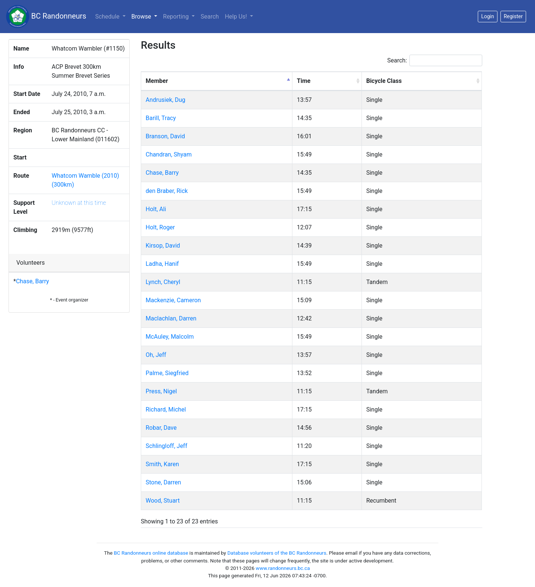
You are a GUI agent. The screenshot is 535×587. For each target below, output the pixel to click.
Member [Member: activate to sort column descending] (157, 80)
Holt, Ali (156, 209)
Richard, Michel (166, 409)
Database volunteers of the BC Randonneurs (276, 553)
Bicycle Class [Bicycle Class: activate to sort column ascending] (384, 80)
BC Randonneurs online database (151, 553)
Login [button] (487, 16)
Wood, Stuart (163, 500)
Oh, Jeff (156, 354)
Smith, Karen (162, 464)
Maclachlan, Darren (171, 318)
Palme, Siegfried (167, 373)
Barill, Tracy (161, 118)
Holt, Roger (160, 227)
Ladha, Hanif (162, 263)
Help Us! (236, 16)
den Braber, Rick (167, 190)
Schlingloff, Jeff (166, 445)
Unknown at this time (79, 202)
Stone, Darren (163, 482)
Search (210, 16)
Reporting (176, 16)
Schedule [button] (108, 16)
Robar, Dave (161, 427)
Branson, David (165, 136)
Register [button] (513, 16)
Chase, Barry (32, 281)
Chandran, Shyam (169, 154)
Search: (434, 60)
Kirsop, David (163, 245)
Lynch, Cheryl (163, 282)
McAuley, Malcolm (170, 336)
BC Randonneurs (46, 16)
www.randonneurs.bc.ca (283, 568)
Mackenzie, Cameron (173, 300)
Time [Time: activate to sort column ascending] (304, 80)
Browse (146, 16)
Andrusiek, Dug (165, 99)
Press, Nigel (161, 391)
